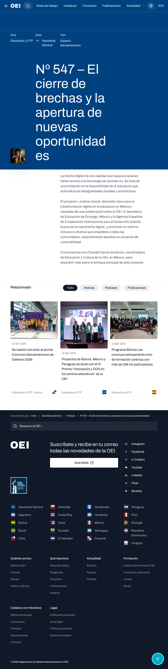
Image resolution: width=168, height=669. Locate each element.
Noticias (91, 572)
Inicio (34, 416)
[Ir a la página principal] (15, 6)
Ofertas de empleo (21, 615)
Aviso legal (56, 621)
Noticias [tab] (89, 287)
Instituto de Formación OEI (139, 565)
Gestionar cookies (60, 635)
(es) (161, 5)
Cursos (128, 579)
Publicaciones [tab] (137, 287)
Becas (127, 586)
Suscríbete (84, 463)
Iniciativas (70, 5)
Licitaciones (17, 621)
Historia (15, 572)
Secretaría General (51, 416)
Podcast (71, 416)
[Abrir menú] (6, 6)
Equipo (14, 579)
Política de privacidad (62, 615)
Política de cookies (61, 628)
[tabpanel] (84, 349)
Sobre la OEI (17, 565)
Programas (56, 572)
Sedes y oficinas (19, 586)
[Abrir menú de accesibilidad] (158, 659)
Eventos (91, 565)
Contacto (15, 642)
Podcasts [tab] (111, 287)
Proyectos (56, 579)
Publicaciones (111, 5)
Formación (89, 5)
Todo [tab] (70, 287)
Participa (15, 628)
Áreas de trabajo (47, 5)
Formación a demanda (137, 572)
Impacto (55, 592)
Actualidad (133, 5)
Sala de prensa (19, 635)
